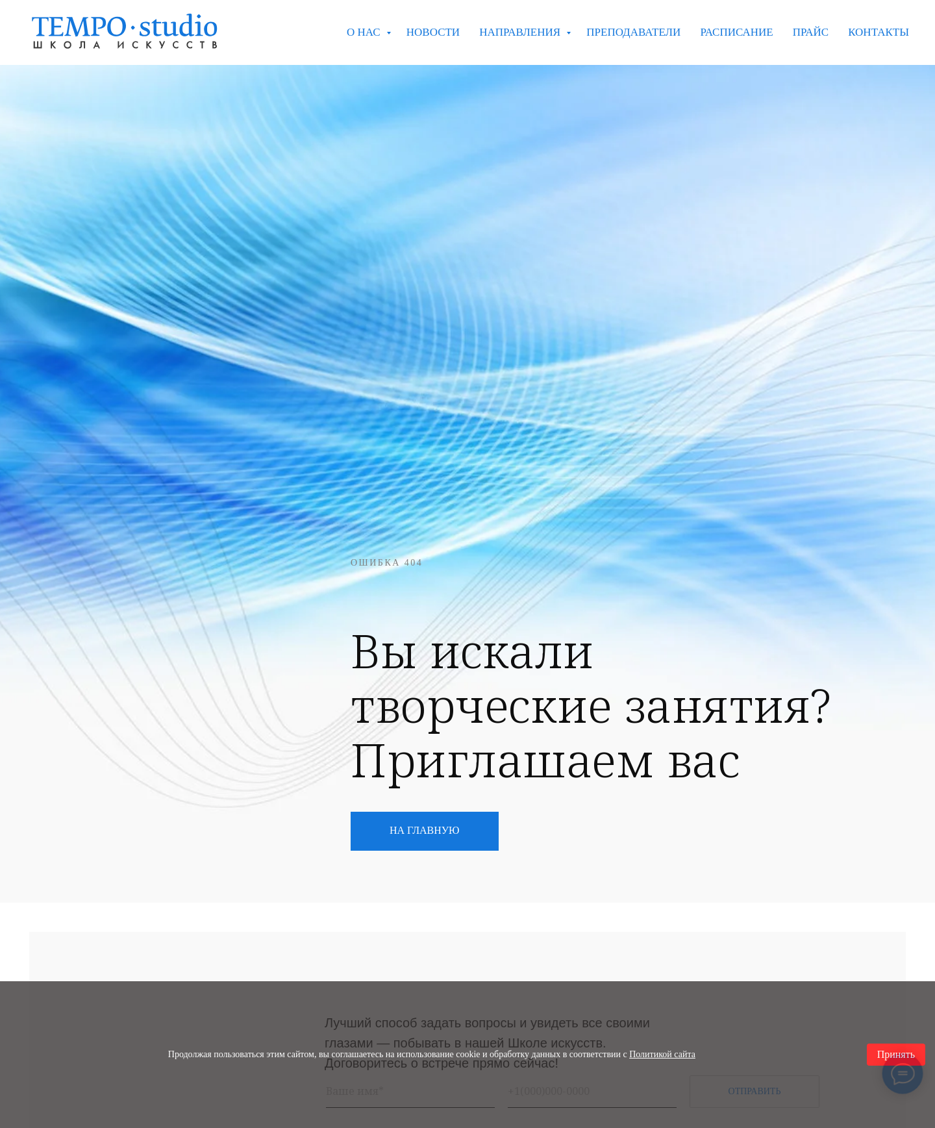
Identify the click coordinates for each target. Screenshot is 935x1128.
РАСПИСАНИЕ (736, 32)
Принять (896, 1054)
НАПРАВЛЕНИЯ (521, 32)
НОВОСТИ (433, 32)
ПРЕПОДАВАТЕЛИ (633, 32)
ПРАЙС (811, 32)
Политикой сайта (662, 1054)
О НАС (365, 32)
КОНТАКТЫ (878, 32)
